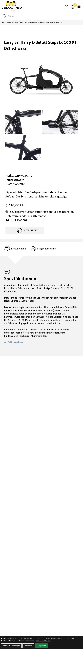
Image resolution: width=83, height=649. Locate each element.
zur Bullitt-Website (13, 342)
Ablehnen (28, 646)
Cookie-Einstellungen (11, 646)
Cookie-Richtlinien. (43, 641)
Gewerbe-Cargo (12, 22)
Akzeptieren (41, 646)
